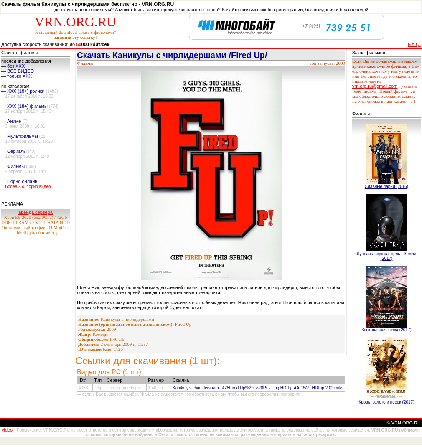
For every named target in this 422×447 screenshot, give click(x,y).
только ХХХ (19, 76)
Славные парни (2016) (386, 186)
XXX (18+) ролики (26, 91)
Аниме (14, 121)
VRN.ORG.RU (76, 21)
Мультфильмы (22, 136)
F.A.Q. (414, 44)
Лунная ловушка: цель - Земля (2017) (386, 256)
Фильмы (16, 166)
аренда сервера (35, 212)
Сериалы (17, 151)
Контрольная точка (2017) (386, 330)
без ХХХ (16, 66)
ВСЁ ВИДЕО (20, 71)
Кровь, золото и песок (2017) (386, 402)
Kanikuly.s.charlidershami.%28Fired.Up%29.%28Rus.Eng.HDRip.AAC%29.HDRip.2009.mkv (258, 388)
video (7, 429)
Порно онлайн (22, 181)
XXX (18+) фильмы (27, 106)
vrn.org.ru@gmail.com (374, 86)
